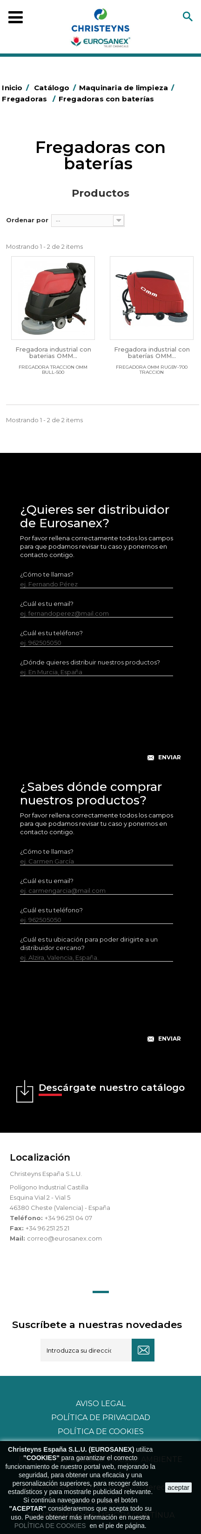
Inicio (17, 87)
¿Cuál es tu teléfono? (51, 633)
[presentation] (100, 726)
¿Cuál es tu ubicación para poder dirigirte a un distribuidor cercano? (89, 943)
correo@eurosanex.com (64, 1238)
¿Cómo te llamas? (47, 574)
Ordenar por (27, 220)
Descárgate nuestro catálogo (112, 1089)
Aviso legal (101, 1403)
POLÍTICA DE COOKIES (51, 1525)
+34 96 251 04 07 (68, 1218)
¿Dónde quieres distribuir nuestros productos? (90, 662)
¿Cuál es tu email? (47, 603)
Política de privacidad (100, 1417)
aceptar (178, 1487)
